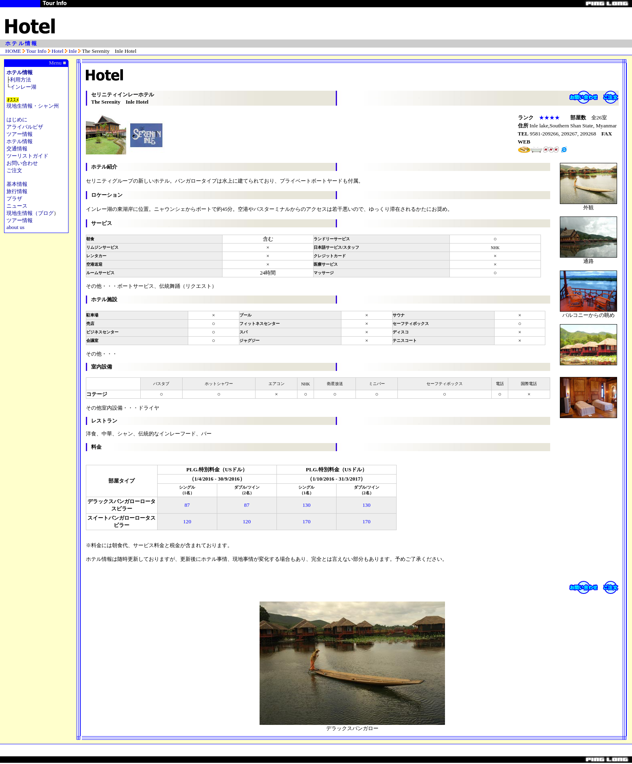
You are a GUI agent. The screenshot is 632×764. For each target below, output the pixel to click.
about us (15, 227)
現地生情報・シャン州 (32, 106)
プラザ (14, 199)
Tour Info (36, 51)
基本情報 (16, 184)
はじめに (16, 120)
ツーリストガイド (27, 156)
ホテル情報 (19, 72)
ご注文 (14, 170)
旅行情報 (16, 191)
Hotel (58, 51)
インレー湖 (23, 87)
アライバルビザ (24, 127)
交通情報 (16, 149)
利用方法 (20, 80)
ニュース (16, 206)
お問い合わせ (22, 163)
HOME (13, 51)
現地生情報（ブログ (30, 213)
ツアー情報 (19, 134)
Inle (72, 51)
